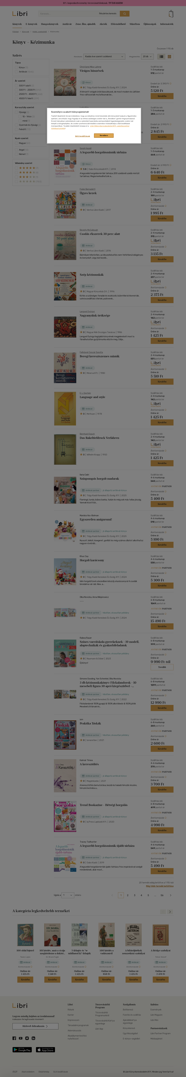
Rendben (104, 135)
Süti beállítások (82, 136)
